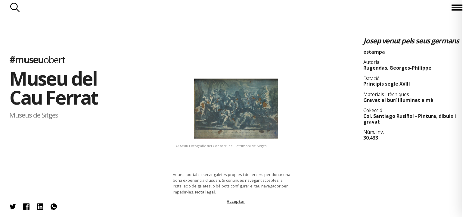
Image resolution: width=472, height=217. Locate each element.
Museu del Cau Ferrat (53, 87)
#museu (37, 59)
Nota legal (205, 192)
